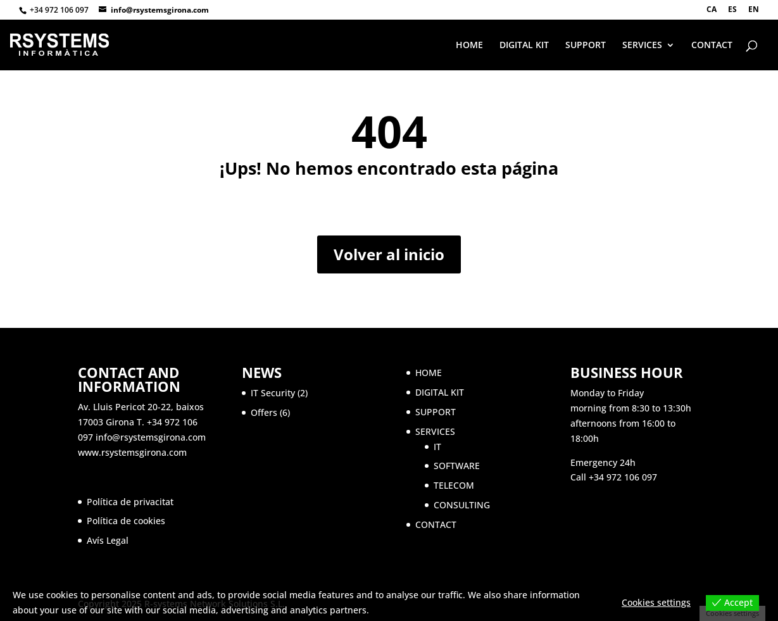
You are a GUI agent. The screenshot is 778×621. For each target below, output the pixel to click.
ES (732, 10)
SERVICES (642, 46)
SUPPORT (585, 46)
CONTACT (711, 46)
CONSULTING (462, 505)
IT (437, 447)
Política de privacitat (130, 502)
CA (711, 10)
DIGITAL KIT (524, 46)
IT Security (273, 393)
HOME (469, 46)
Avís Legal (108, 540)
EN (753, 10)
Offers (264, 412)
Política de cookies (126, 521)
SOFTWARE (457, 466)
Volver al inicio (389, 254)
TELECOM (454, 485)
